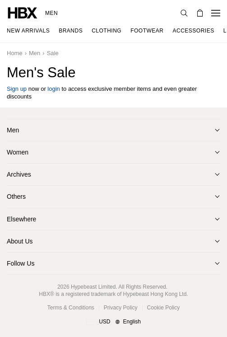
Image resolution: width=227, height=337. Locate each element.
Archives (19, 174)
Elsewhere (21, 219)
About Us (20, 241)
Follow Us (20, 263)
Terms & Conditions (70, 307)
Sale (53, 53)
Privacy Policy (121, 307)
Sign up (17, 88)
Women (17, 152)
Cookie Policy (163, 307)
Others (16, 196)
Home (15, 53)
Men (51, 13)
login (53, 88)
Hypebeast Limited (93, 287)
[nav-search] (184, 13)
